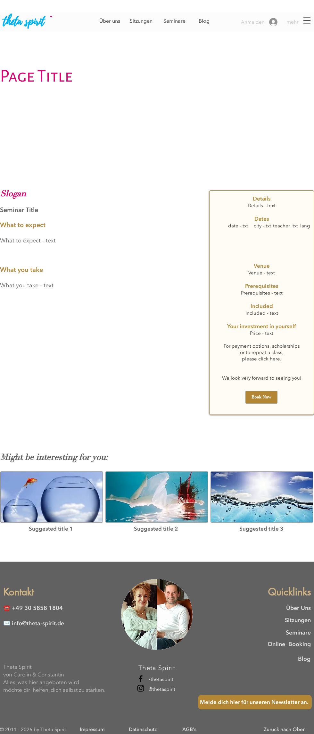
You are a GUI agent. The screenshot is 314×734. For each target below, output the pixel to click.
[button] (298, 22)
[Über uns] (110, 21)
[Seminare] (174, 21)
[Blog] (204, 21)
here (275, 359)
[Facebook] (140, 678)
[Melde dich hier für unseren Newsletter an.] (255, 702)
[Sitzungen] (141, 21)
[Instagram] (140, 688)
